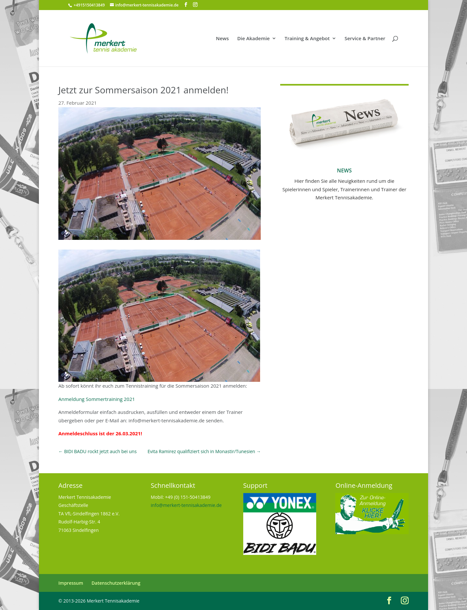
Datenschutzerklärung (115, 583)
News (222, 38)
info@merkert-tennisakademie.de (186, 505)
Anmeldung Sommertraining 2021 (96, 399)
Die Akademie (253, 38)
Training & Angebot (306, 38)
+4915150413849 (89, 5)
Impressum (70, 583)
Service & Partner (364, 38)
